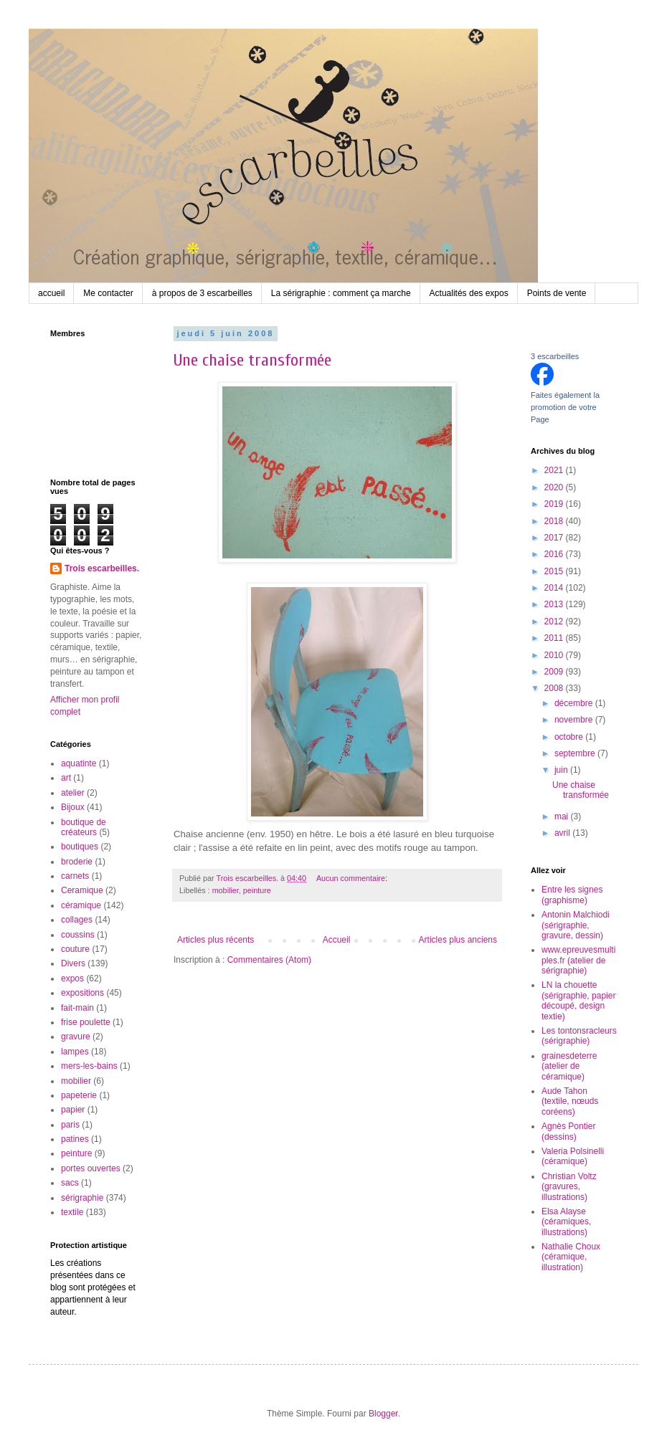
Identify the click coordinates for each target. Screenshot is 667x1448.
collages (77, 920)
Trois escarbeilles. (102, 568)
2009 (555, 672)
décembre (574, 703)
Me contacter (108, 293)
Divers (73, 963)
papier (73, 1110)
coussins (78, 935)
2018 (555, 521)
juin (562, 770)
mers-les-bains (89, 1066)
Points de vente (557, 293)
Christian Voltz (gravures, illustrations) (569, 1186)
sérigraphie (82, 1198)
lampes (75, 1052)
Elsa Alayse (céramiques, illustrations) (566, 1221)
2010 (555, 655)
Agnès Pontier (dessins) (568, 1131)
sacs (70, 1183)
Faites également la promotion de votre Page (565, 407)
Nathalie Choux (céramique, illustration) (570, 1257)
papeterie (79, 1095)
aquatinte (78, 763)
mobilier (225, 890)
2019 (555, 504)
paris (70, 1125)
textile (72, 1212)
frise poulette (85, 1022)
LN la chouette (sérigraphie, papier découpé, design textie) (578, 1000)
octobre (569, 737)
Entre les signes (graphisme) (571, 895)
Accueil (337, 940)
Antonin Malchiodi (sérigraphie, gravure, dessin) (575, 925)
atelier (73, 793)
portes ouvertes (90, 1168)
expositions (82, 993)
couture (75, 949)
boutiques (79, 847)
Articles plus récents (215, 940)
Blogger (383, 1414)
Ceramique (82, 890)
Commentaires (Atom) (269, 960)
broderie (77, 862)
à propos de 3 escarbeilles (202, 293)
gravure (75, 1037)
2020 (555, 487)
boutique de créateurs (83, 827)
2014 (555, 588)
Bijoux (73, 807)
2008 (555, 688)
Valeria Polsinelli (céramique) (572, 1156)
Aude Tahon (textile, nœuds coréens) (569, 1101)
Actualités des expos (469, 293)
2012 (555, 621)
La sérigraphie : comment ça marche (341, 293)
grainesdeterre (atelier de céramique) (569, 1066)
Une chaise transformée (252, 360)
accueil (51, 293)
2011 (555, 638)
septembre (575, 753)
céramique (81, 905)
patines (75, 1139)
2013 (555, 604)
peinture (257, 890)
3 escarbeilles (555, 356)
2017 (555, 538)
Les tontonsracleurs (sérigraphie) (579, 1036)
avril (563, 833)
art (66, 778)
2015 (555, 571)
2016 (555, 554)
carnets (75, 876)
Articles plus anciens (458, 940)
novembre (574, 720)
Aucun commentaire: (352, 878)
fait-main (77, 1008)
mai (562, 816)
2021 (555, 470)
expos (72, 978)
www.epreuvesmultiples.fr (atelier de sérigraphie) (578, 960)
